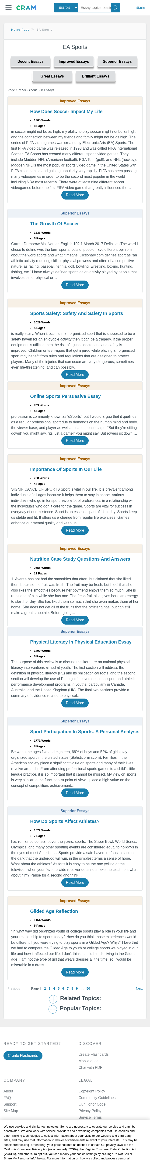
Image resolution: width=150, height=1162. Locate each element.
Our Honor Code (92, 1104)
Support (9, 1104)
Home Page (20, 29)
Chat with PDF (90, 1067)
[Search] (115, 7)
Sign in (140, 7)
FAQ (7, 1098)
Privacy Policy (90, 1111)
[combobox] (66, 7)
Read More (75, 195)
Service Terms (90, 1117)
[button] (8, 8)
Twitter (94, 1160)
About (8, 1091)
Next (139, 988)
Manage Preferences (96, 1124)
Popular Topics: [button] (80, 1008)
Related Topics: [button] (80, 998)
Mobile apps (88, 1061)
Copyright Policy (92, 1091)
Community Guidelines (97, 1098)
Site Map (10, 1111)
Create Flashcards (23, 1056)
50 (88, 988)
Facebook (97, 1148)
